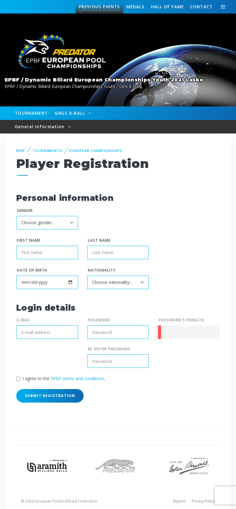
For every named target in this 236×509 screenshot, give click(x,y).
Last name (99, 240)
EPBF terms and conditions (78, 378)
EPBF (21, 150)
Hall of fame (167, 7)
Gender (25, 210)
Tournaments (47, 150)
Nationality (102, 270)
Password (99, 320)
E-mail (23, 320)
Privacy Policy (203, 501)
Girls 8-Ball (70, 113)
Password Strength (181, 320)
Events (99, 7)
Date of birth (32, 270)
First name (29, 240)
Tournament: (32, 113)
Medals (135, 7)
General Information (40, 126)
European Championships (95, 150)
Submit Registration (50, 395)
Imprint (179, 501)
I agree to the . (64, 378)
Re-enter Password (109, 349)
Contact (201, 7)
